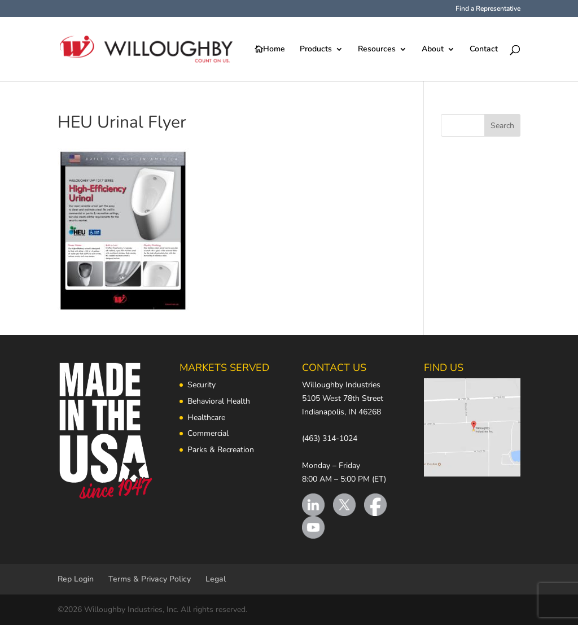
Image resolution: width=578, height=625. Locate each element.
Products (316, 49)
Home (274, 49)
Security (201, 384)
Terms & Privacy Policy (149, 579)
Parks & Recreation (220, 449)
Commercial (208, 433)
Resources (377, 49)
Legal (215, 579)
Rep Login (76, 579)
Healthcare (206, 417)
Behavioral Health (218, 401)
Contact (484, 49)
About (433, 49)
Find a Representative (488, 9)
